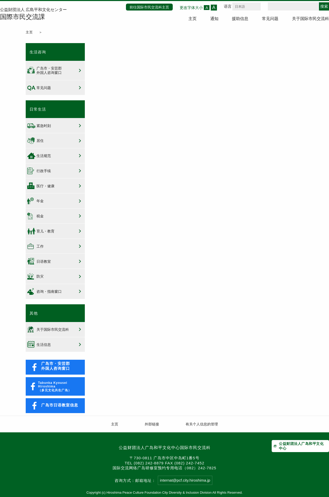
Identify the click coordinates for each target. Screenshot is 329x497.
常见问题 (270, 18)
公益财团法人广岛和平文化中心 (301, 446)
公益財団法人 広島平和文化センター (33, 14)
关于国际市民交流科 (310, 18)
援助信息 (240, 18)
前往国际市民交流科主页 (149, 7)
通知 (214, 18)
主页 (192, 18)
